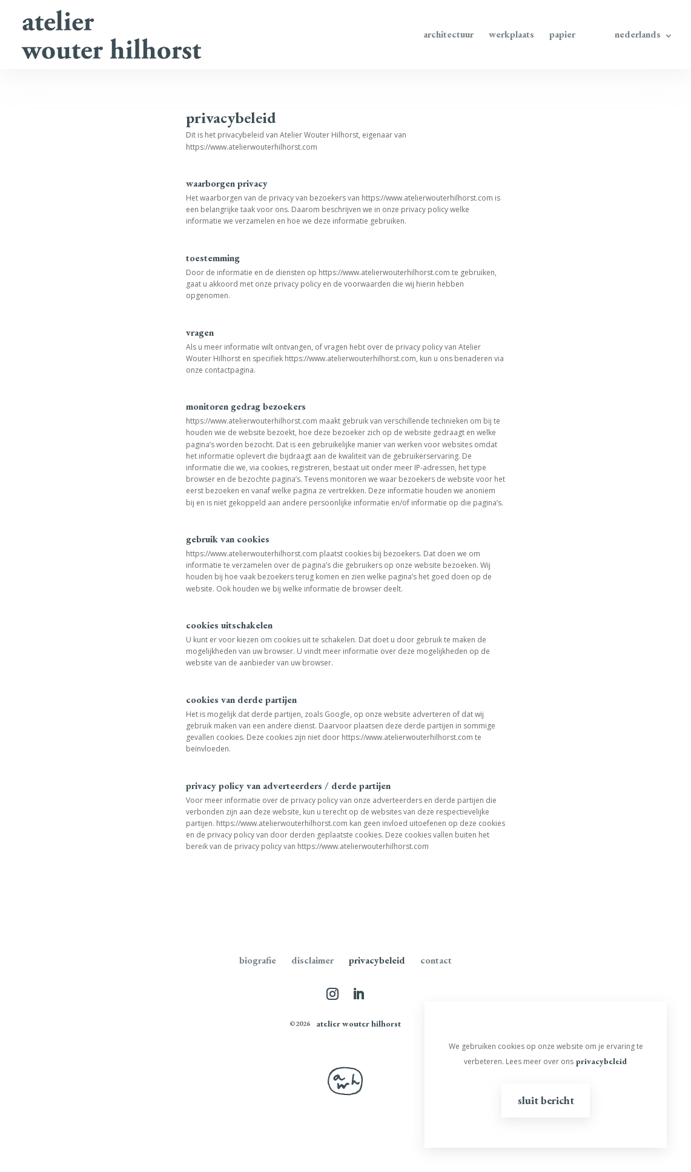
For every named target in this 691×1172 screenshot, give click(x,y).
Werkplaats (511, 35)
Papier (562, 35)
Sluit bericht (546, 1100)
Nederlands (638, 35)
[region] (546, 1075)
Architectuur (448, 35)
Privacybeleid (377, 960)
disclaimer (312, 960)
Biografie (257, 960)
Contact (436, 960)
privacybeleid (601, 1061)
